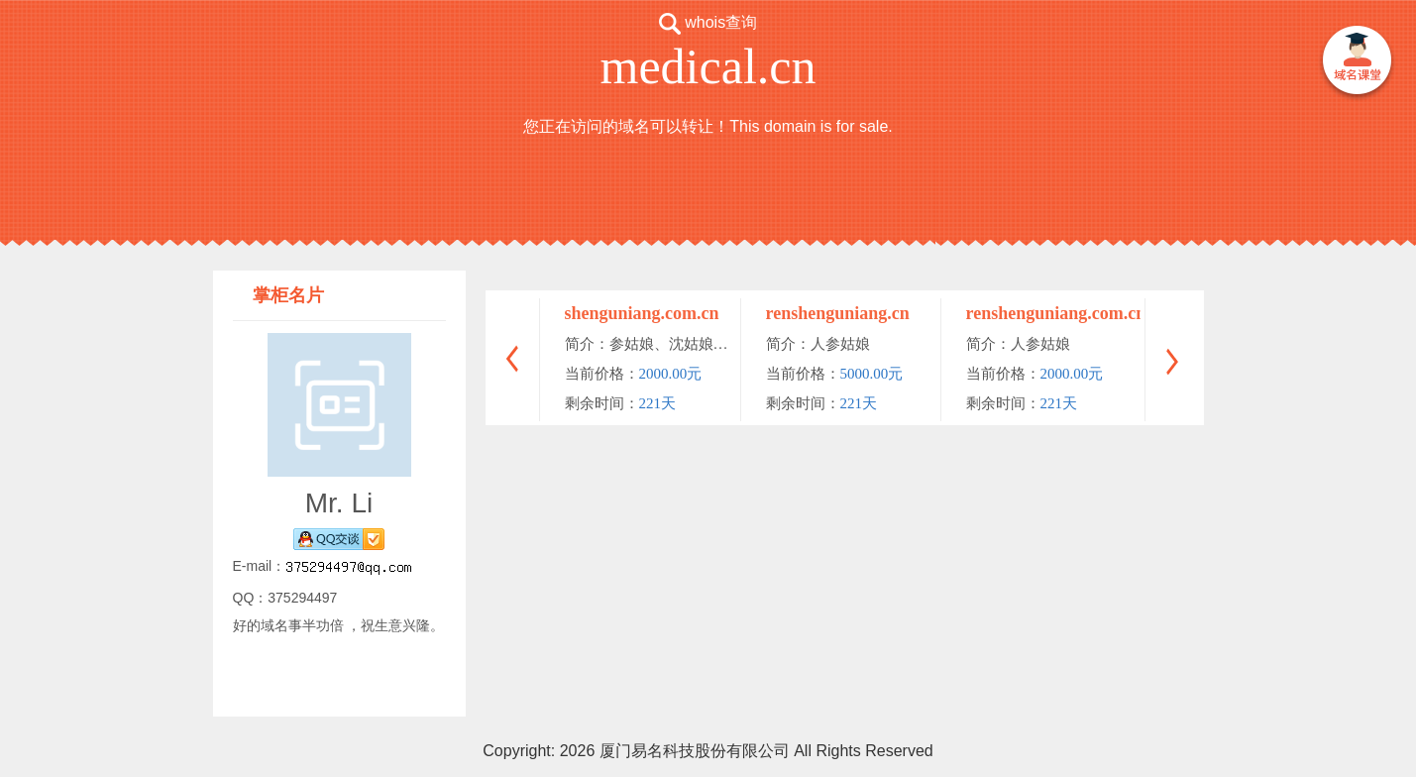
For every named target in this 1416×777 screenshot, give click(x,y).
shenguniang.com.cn (642, 313)
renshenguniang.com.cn (1056, 313)
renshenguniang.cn (838, 313)
